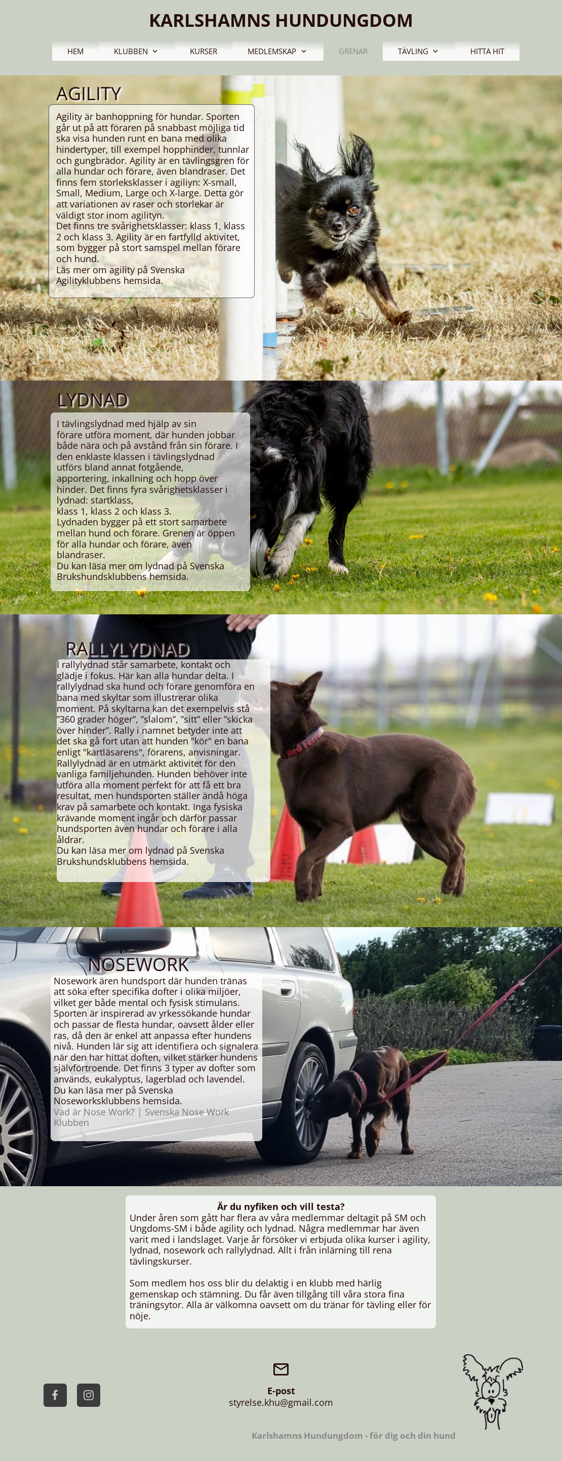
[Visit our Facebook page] (55, 1395)
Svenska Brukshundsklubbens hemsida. (140, 571)
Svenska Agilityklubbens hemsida (120, 275)
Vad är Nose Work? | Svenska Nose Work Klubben (141, 1117)
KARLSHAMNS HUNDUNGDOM (281, 20)
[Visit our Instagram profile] (88, 1395)
